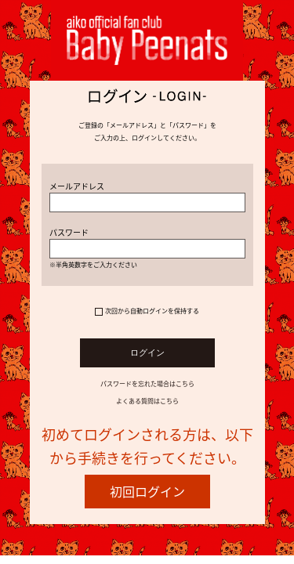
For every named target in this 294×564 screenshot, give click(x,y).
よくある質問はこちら (147, 401)
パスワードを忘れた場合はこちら (147, 384)
